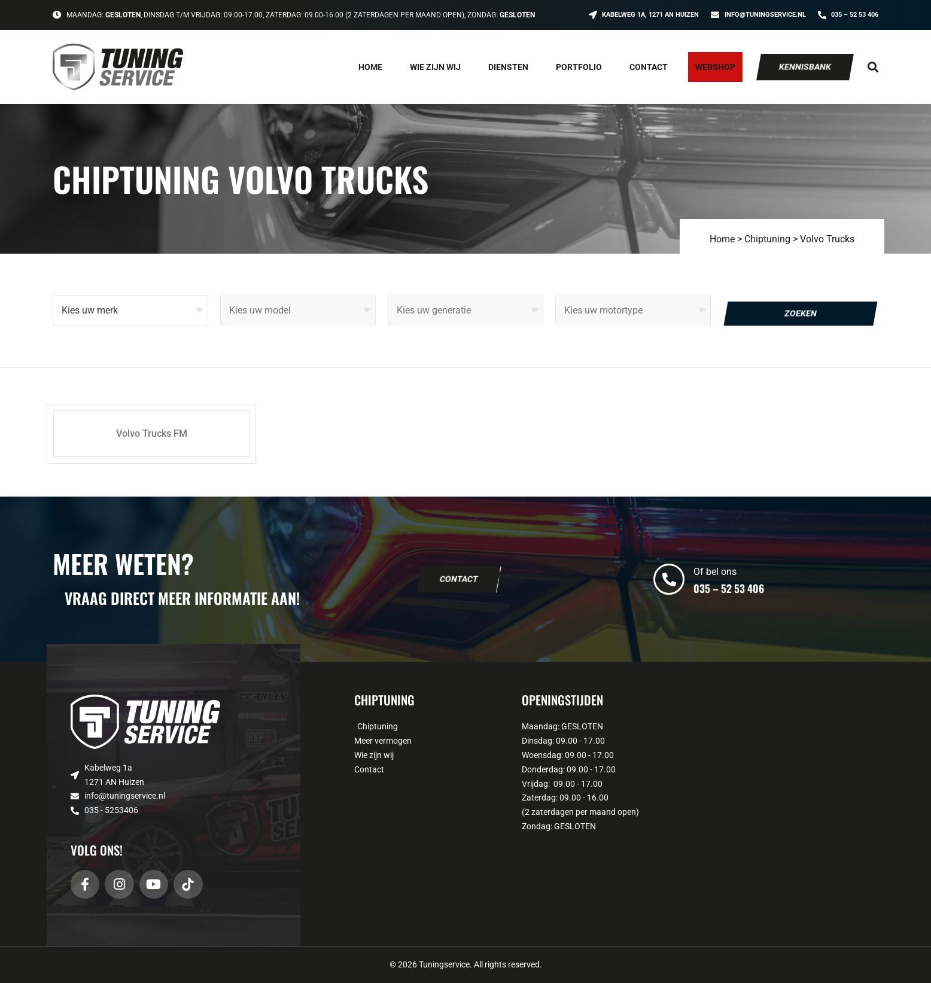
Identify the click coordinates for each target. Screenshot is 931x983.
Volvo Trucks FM (151, 433)
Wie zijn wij (435, 67)
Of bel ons (715, 571)
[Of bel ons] (668, 579)
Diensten (508, 67)
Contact (648, 67)
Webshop (715, 67)
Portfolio (579, 67)
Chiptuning (767, 239)
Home (370, 67)
